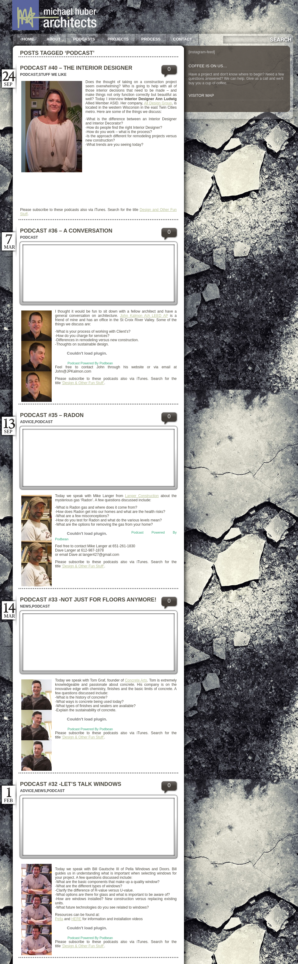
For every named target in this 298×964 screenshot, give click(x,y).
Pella (59, 919)
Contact (182, 39)
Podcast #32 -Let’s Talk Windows (70, 784)
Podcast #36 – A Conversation (66, 231)
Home (28, 39)
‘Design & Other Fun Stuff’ (83, 383)
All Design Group (158, 103)
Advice (27, 422)
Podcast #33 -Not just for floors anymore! (88, 600)
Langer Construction (142, 496)
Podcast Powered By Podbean (90, 363)
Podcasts (84, 39)
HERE (76, 919)
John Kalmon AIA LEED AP (144, 316)
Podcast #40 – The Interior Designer (76, 68)
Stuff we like (53, 74)
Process (151, 39)
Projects (118, 39)
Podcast (28, 74)
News (25, 606)
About (54, 39)
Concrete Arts (136, 680)
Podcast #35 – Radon (52, 415)
